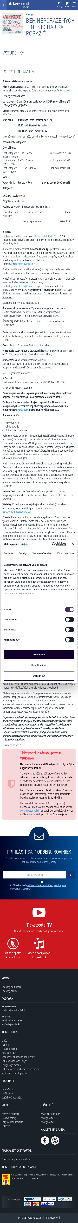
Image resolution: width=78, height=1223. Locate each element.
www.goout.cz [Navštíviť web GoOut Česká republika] (47, 1122)
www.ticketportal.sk (29, 810)
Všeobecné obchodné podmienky (18, 1056)
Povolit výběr (39, 665)
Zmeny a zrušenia (10, 1113)
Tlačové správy (9, 1117)
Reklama (6, 1126)
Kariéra (5, 1044)
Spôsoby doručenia (11, 986)
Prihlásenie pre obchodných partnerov (20, 1069)
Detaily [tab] (23, 553)
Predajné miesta (9, 1048)
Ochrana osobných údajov (14, 1061)
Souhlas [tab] (8, 553)
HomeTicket (8, 1089)
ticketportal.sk (42, 236)
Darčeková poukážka (12, 1097)
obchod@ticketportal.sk (14, 1010)
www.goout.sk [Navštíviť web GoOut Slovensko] (48, 1117)
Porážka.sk (65, 90)
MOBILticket (7, 1093)
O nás (4, 1040)
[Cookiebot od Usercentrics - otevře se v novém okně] (52, 544)
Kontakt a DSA (9, 1052)
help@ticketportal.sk (12, 1020)
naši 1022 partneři (21, 570)
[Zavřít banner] (73, 544)
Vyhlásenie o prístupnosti (14, 1073)
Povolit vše (38, 654)
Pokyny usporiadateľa (12, 1122)
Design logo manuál (11, 1065)
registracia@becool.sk (25, 286)
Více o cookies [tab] (65, 553)
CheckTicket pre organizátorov (17, 1159)
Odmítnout (39, 675)
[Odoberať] (70, 874)
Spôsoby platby (9, 991)
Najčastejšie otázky (11, 1024)
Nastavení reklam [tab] (42, 553)
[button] (67, 5)
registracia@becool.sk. (25, 263)
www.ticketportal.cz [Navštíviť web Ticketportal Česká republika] (50, 1113)
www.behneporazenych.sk (18, 511)
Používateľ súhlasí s (38, 887)
